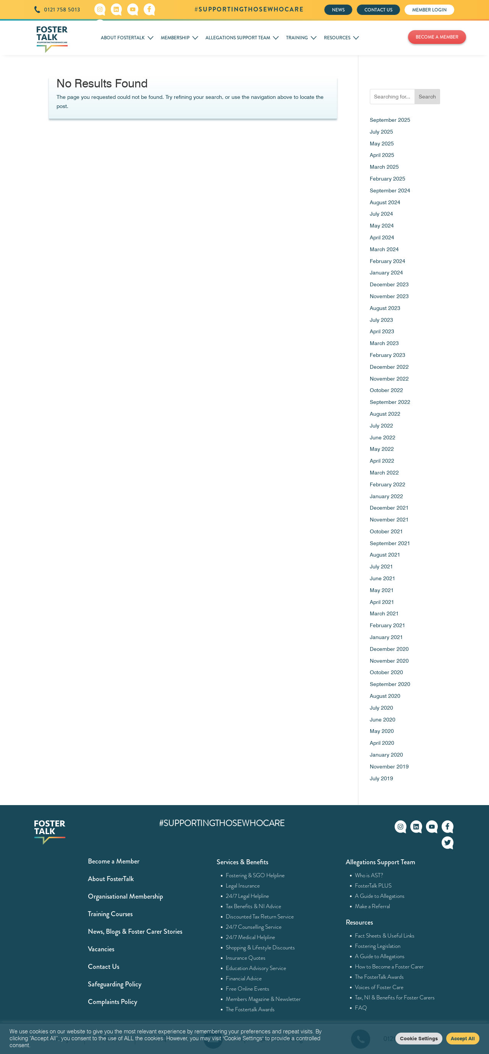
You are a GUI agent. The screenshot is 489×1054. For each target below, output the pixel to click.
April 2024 (382, 237)
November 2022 (389, 379)
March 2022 (384, 473)
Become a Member (113, 861)
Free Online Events (247, 989)
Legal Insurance (243, 885)
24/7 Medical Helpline (250, 937)
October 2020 (386, 672)
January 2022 (386, 496)
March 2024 (384, 249)
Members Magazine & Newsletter (263, 999)
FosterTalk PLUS (373, 885)
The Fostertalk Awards (250, 1009)
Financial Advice (244, 978)
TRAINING (297, 37)
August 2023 (385, 308)
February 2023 (387, 355)
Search (427, 97)
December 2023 (389, 284)
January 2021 (386, 637)
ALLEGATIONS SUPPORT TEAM (238, 37)
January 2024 (386, 273)
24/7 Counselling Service (254, 927)
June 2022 (382, 437)
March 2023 (384, 343)
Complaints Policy (112, 1002)
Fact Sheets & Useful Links (385, 935)
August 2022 (385, 414)
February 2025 (387, 179)
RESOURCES (337, 37)
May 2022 (382, 449)
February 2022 (387, 484)
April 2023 (382, 331)
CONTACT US (378, 9)
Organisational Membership (125, 896)
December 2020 (389, 649)
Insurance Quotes (246, 958)
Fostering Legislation (377, 946)
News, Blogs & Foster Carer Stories (135, 931)
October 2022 (386, 390)
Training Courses (110, 914)
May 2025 (382, 143)
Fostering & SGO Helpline (255, 875)
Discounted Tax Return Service (260, 916)
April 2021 (382, 602)
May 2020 (382, 731)
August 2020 (385, 696)
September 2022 (390, 402)
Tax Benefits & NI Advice (253, 906)
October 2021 (386, 531)
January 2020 (386, 755)
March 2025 (384, 167)
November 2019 (389, 766)
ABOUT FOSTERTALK (123, 37)
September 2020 (390, 684)
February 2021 (387, 625)
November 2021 (389, 520)
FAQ (361, 1008)
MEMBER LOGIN (429, 9)
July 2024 (381, 214)
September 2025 (390, 120)
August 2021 (385, 555)
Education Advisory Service (256, 968)
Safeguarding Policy (114, 984)
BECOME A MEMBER (437, 37)
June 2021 (382, 578)
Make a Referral (372, 906)
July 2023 (381, 320)
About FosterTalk (111, 879)
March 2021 (384, 613)
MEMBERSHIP (175, 37)
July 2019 (381, 778)
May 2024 (382, 226)
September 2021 (390, 543)
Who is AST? (369, 875)
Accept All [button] (463, 1038)
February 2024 (387, 261)
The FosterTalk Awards (379, 977)
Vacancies (101, 949)
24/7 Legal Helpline (247, 896)
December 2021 (389, 508)
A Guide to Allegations (380, 896)
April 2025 (382, 155)
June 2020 (382, 720)
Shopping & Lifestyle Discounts (260, 947)
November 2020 (389, 661)
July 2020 (381, 708)
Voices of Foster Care (379, 987)
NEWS (338, 9)
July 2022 (381, 426)
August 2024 (385, 202)
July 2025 (381, 132)
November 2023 (389, 296)
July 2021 (381, 566)
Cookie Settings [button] (419, 1038)
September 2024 (390, 190)
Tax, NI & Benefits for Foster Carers (395, 997)
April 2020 (382, 743)
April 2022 (382, 461)
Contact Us (103, 967)
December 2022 (389, 367)
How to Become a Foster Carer (389, 966)
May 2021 (382, 590)
